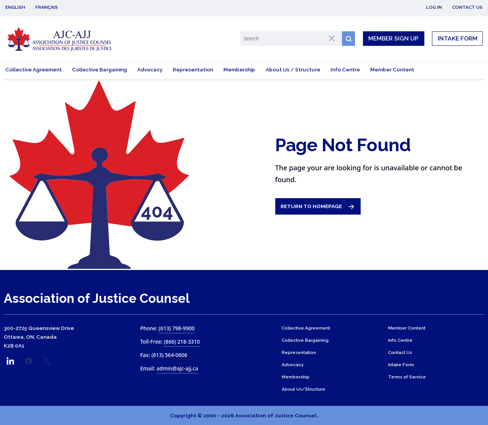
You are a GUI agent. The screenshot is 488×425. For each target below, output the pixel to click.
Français (46, 7)
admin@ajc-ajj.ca (177, 368)
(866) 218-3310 (182, 341)
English (15, 7)
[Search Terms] (291, 38)
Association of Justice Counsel (97, 298)
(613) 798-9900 (176, 328)
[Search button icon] (348, 38)
